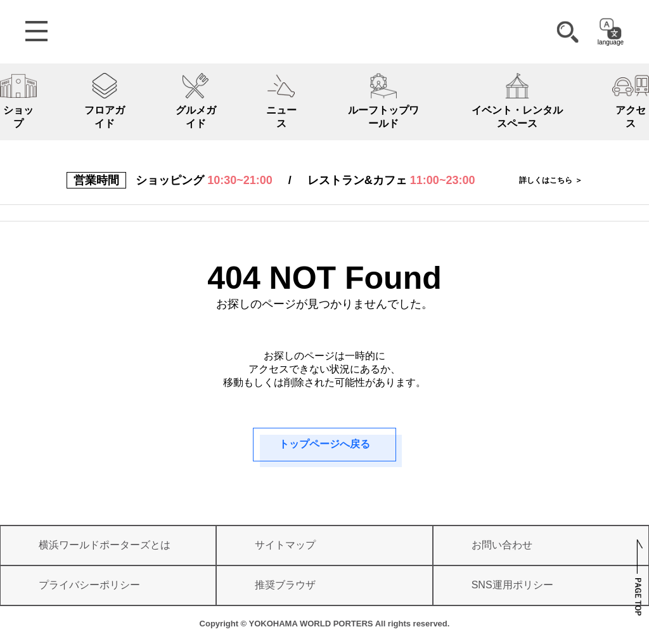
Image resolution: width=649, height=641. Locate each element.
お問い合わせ (502, 544)
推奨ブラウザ (285, 584)
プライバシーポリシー (89, 584)
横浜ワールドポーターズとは (104, 544)
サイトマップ (285, 544)
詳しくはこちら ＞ (550, 180)
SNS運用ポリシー (512, 584)
